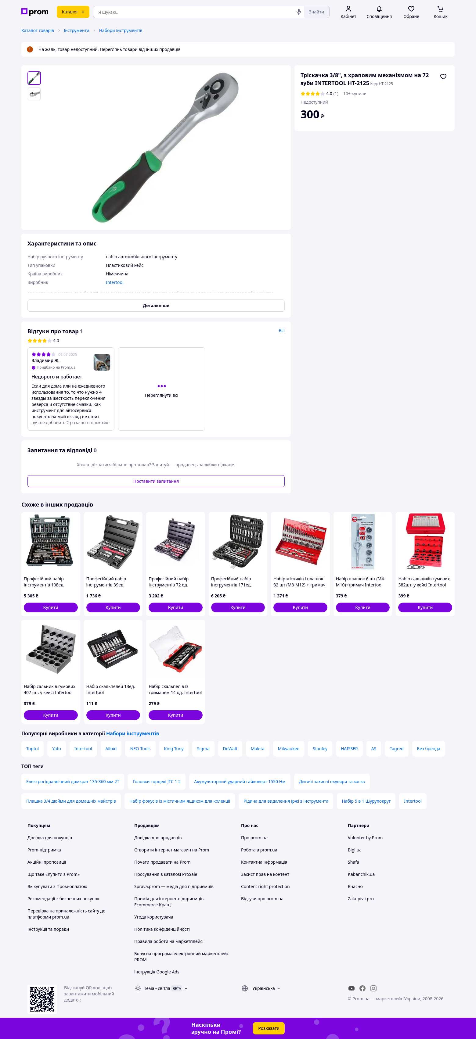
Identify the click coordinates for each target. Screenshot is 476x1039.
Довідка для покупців (49, 837)
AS (374, 748)
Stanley (320, 748)
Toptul (32, 748)
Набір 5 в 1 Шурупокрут (366, 801)
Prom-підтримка (44, 850)
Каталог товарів (37, 30)
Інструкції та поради (48, 929)
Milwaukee (289, 748)
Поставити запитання (156, 481)
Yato (56, 748)
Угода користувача (153, 917)
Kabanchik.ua (361, 874)
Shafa (353, 862)
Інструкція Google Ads (156, 972)
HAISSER (349, 748)
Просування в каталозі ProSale (165, 874)
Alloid (111, 748)
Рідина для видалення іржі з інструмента (285, 801)
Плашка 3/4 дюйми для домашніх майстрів (71, 801)
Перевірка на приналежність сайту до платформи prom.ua (66, 914)
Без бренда (428, 748)
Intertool (83, 748)
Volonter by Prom (365, 837)
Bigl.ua (355, 850)
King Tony (174, 748)
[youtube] (351, 988)
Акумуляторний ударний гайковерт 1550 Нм (240, 781)
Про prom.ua (254, 837)
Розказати (268, 1028)
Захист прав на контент (265, 874)
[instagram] (373, 988)
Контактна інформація (264, 862)
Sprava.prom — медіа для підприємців (174, 886)
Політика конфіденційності (162, 929)
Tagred (396, 748)
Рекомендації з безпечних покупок (63, 898)
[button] (51, 607)
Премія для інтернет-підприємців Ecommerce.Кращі (169, 902)
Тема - (157, 988)
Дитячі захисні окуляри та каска (332, 781)
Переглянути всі (161, 395)
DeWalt (230, 748)
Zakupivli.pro (361, 898)
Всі (282, 330)
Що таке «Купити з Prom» (53, 874)
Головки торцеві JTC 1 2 (157, 781)
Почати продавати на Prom (162, 862)
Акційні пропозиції (46, 862)
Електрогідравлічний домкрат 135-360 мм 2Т (72, 781)
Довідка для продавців (158, 837)
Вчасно (355, 886)
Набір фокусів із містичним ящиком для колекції (179, 801)
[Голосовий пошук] (299, 12)
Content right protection (265, 886)
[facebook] (362, 988)
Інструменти (76, 30)
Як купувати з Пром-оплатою (57, 886)
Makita (258, 748)
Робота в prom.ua (259, 850)
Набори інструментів (120, 30)
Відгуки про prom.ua (262, 898)
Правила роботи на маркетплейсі (169, 941)
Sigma (203, 748)
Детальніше (156, 305)
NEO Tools (140, 748)
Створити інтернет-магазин (162, 850)
